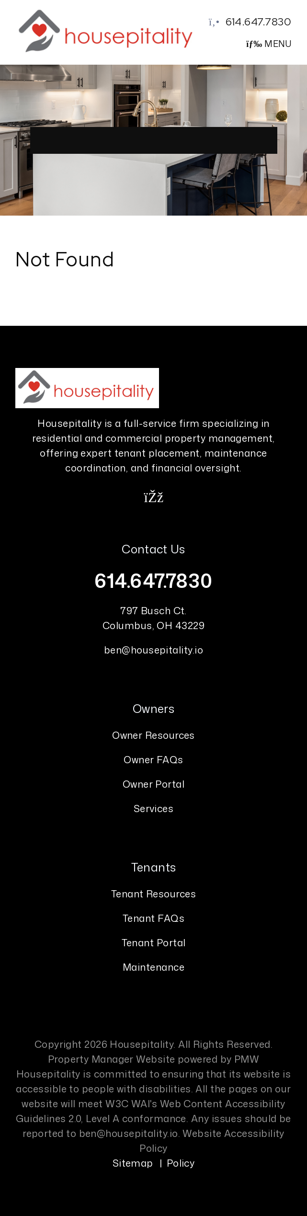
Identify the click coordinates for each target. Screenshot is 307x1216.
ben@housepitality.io (153, 649)
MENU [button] (269, 43)
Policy (181, 1163)
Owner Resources (153, 735)
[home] (107, 31)
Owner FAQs (153, 759)
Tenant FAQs (153, 918)
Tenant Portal (154, 942)
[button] (153, 496)
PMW (246, 1059)
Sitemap (133, 1163)
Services (154, 808)
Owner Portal (153, 784)
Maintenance (153, 967)
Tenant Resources (153, 893)
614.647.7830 (259, 22)
